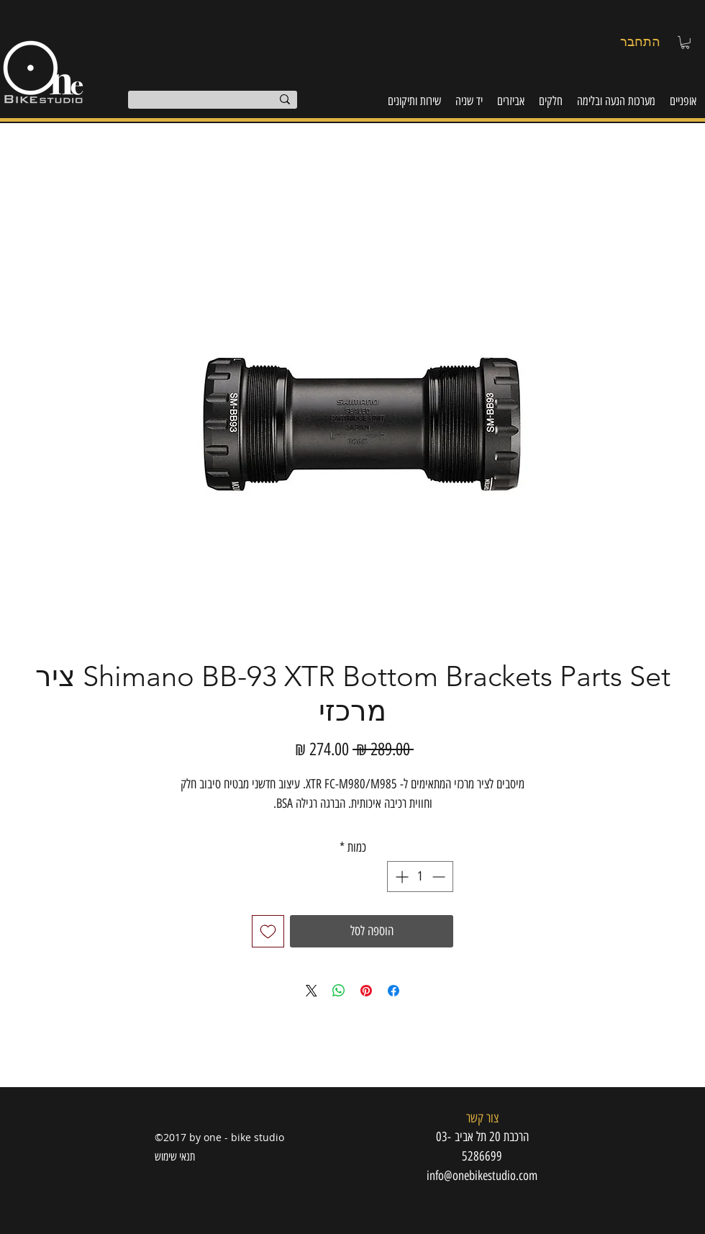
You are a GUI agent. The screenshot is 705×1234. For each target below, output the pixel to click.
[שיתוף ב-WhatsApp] (338, 990)
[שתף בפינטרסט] (366, 990)
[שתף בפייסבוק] (393, 990)
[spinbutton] (420, 876)
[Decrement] (440, 876)
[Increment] (400, 876)
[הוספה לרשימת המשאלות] (268, 931)
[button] (685, 42)
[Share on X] (311, 990)
